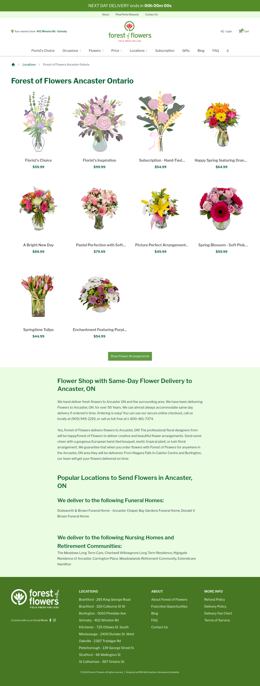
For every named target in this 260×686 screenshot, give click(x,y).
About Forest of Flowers (169, 600)
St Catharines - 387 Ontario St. (102, 662)
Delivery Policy (215, 606)
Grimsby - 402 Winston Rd (99, 620)
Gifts (186, 51)
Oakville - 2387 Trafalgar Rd (100, 641)
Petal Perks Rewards (127, 14)
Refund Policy (214, 600)
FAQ (215, 51)
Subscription (164, 51)
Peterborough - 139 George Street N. (106, 648)
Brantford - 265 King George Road (105, 600)
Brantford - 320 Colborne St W (102, 606)
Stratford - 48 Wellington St (100, 655)
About (105, 14)
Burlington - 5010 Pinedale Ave (102, 613)
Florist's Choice (43, 51)
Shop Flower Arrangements (129, 356)
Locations (29, 64)
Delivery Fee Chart (218, 613)
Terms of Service (217, 620)
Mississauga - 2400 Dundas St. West (106, 634)
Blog (200, 51)
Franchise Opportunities (169, 606)
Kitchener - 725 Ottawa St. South (104, 627)
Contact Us (151, 14)
